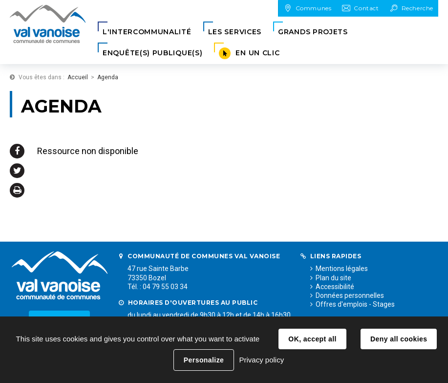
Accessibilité (335, 287)
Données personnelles (350, 295)
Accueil (77, 77)
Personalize (204, 360)
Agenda (107, 77)
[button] (147, 32)
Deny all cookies (398, 339)
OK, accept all (312, 339)
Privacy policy (261, 360)
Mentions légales (342, 268)
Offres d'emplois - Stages (355, 304)
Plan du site (333, 278)
